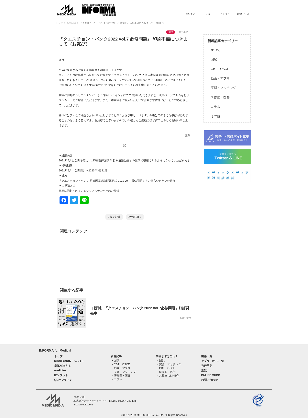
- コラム (117, 379)
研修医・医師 (219, 97)
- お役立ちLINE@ (168, 375)
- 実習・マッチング (124, 371)
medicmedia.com (83, 404)
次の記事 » (135, 216)
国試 (212, 59)
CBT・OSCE (218, 69)
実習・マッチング (222, 87)
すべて (214, 50)
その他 (214, 116)
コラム (214, 106)
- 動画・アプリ (121, 368)
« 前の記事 (114, 216)
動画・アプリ (219, 78)
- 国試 (115, 360)
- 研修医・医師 (121, 375)
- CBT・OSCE (121, 364)
